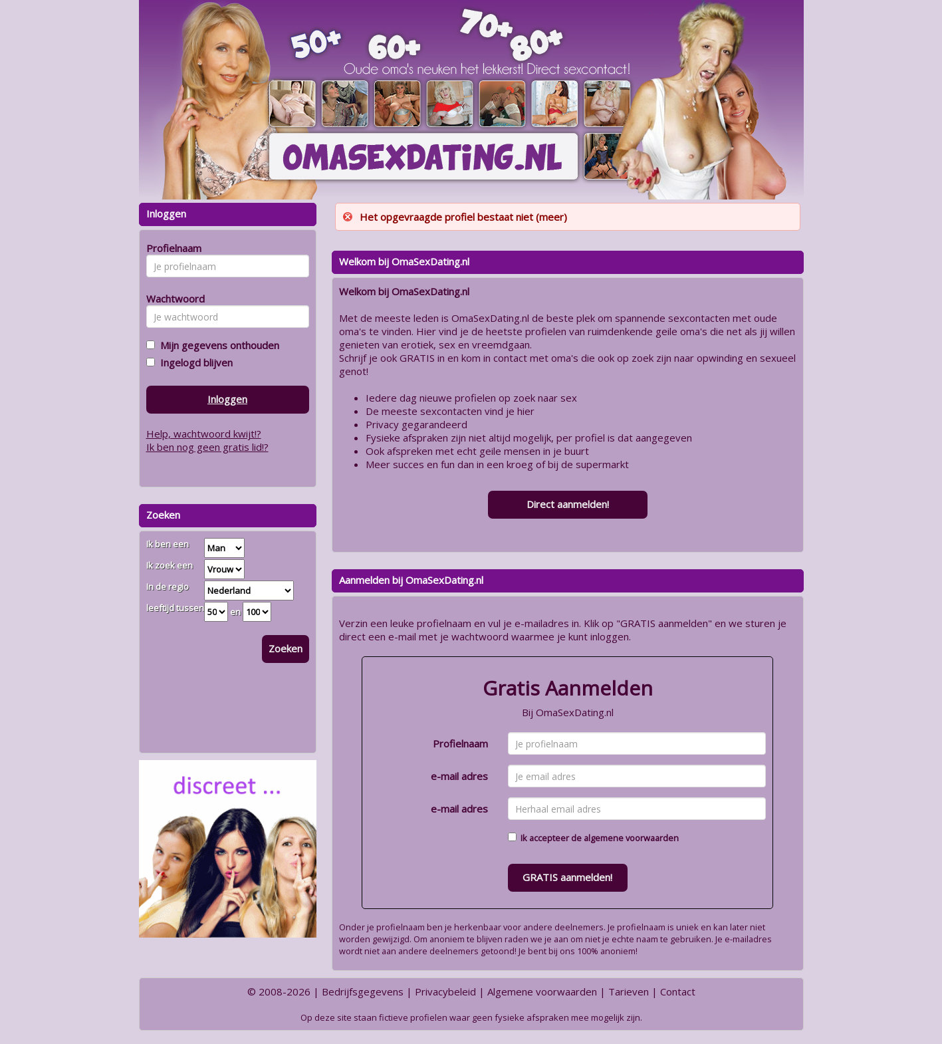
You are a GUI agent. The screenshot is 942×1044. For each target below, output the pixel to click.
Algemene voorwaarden (542, 991)
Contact (677, 991)
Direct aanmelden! (568, 504)
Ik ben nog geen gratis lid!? (207, 447)
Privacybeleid (445, 991)
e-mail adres (459, 776)
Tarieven (628, 991)
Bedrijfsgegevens (363, 991)
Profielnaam (460, 743)
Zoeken (285, 648)
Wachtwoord (171, 298)
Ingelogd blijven (194, 362)
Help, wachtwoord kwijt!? (203, 433)
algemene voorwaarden (631, 838)
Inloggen (227, 399)
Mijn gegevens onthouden (217, 345)
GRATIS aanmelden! (567, 877)
